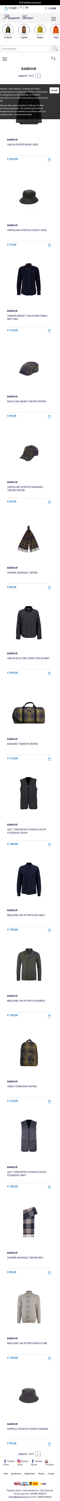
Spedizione (16, 1473)
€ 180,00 (12, 844)
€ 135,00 (12, 330)
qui (1, 101)
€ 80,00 (11, 587)
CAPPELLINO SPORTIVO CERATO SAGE (27, 230)
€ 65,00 (11, 501)
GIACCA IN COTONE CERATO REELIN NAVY (28, 658)
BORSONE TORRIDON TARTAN (22, 744)
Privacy (41, 1473)
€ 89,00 (11, 415)
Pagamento (29, 1473)
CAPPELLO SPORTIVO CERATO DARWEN (27, 1429)
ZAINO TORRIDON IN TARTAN (21, 1086)
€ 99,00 (11, 1443)
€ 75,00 (11, 244)
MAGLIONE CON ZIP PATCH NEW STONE (27, 1343)
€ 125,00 (12, 1100)
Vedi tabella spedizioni (30, 2)
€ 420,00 (12, 159)
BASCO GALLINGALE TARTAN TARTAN (26, 401)
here (30, 114)
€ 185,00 (12, 929)
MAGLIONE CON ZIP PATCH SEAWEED (26, 1001)
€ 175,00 (12, 758)
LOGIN (52, 8)
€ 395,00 (12, 672)
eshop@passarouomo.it (20, 1497)
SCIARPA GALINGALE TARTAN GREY (25, 1257)
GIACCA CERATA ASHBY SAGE (22, 144)
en (26, 7)
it (21, 7)
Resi (6, 1473)
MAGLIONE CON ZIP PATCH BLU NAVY (26, 915)
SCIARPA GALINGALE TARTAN (22, 572)
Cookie (51, 1473)
